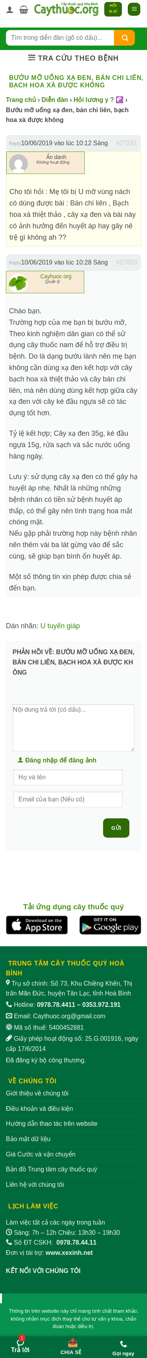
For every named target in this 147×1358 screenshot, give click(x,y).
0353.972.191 (101, 1004)
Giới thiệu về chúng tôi (37, 1093)
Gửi (116, 828)
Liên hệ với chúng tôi (35, 1184)
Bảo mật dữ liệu (28, 1139)
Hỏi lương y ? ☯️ (98, 99)
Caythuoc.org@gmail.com (69, 1016)
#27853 (126, 262)
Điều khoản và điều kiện (39, 1108)
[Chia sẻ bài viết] (71, 1344)
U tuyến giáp (60, 626)
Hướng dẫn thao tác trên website (52, 1123)
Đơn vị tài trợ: (49, 1252)
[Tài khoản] (10, 9)
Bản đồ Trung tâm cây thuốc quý (51, 1169)
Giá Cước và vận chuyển (41, 1154)
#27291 (126, 143)
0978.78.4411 (56, 1004)
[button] (23, 9)
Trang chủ (21, 99)
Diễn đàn (55, 99)
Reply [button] (15, 143)
